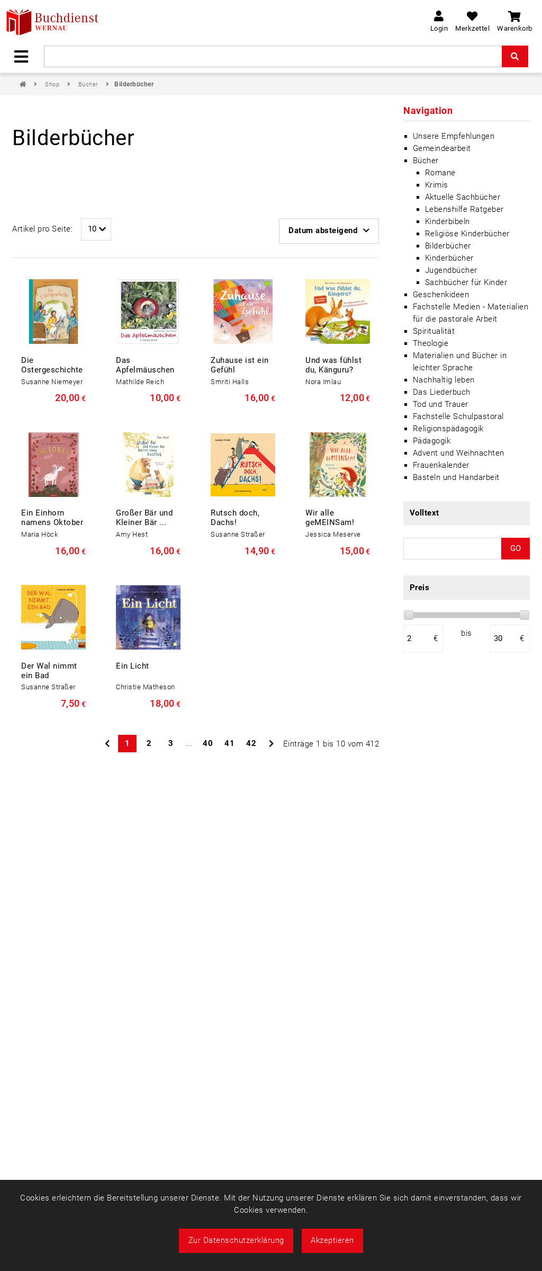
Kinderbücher (449, 258)
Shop (53, 84)
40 (208, 743)
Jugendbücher (451, 270)
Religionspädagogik (448, 428)
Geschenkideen (441, 294)
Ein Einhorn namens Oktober (52, 517)
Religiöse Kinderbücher (467, 233)
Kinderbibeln (447, 221)
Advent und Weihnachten (458, 453)
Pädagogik (432, 441)
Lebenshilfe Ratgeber (464, 209)
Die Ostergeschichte (52, 365)
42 (251, 743)
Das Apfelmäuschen (145, 365)
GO (515, 548)
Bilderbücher (133, 84)
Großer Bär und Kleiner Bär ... (144, 517)
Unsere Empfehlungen (454, 136)
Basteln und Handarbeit (456, 477)
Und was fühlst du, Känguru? (333, 365)
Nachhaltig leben (444, 380)
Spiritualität (434, 331)
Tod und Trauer (440, 404)
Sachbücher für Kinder (466, 282)
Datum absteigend (328, 230)
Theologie (431, 343)
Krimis (436, 185)
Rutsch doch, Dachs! (235, 517)
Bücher (89, 84)
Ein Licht (132, 666)
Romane (440, 172)
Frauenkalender (441, 465)
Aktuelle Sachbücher (463, 197)
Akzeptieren (332, 1240)
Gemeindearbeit (442, 148)
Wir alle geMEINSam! (329, 517)
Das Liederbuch (442, 392)
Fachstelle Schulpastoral (458, 416)
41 (229, 743)
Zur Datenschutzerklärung (236, 1240)
